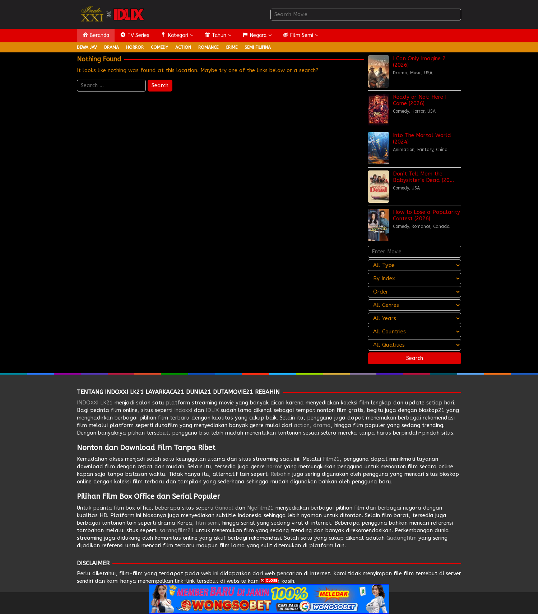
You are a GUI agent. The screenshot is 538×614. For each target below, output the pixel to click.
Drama (400, 72)
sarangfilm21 (176, 530)
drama (322, 425)
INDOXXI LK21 (95, 402)
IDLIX (212, 410)
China (441, 149)
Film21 (331, 459)
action (302, 425)
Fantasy (425, 149)
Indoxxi (183, 410)
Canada (441, 226)
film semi (207, 523)
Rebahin (280, 474)
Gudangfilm (401, 538)
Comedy (401, 111)
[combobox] (365, 14)
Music (415, 72)
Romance (421, 226)
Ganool (224, 508)
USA (428, 72)
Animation (403, 149)
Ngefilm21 (260, 508)
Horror (418, 111)
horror (274, 466)
